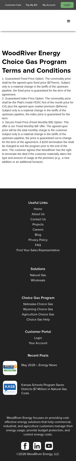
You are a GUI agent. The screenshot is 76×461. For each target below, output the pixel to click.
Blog (38, 235)
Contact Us (38, 219)
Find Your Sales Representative (38, 250)
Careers (38, 229)
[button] (69, 21)
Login (67, 5)
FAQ (38, 245)
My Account (49, 5)
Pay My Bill (31, 5)
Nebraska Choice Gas (38, 304)
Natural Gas (38, 275)
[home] (31, 21)
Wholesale (38, 280)
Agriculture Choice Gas (38, 314)
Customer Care (13, 5)
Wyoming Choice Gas (38, 309)
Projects (38, 224)
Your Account (38, 343)
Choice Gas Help (38, 319)
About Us (38, 214)
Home (38, 209)
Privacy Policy (38, 240)
